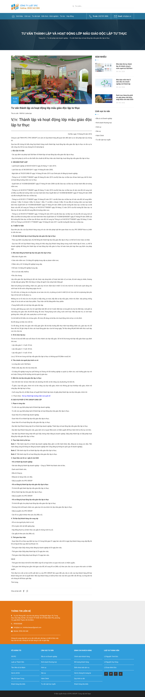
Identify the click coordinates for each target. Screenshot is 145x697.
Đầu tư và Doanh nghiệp (103, 118)
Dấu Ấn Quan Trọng (17, 678)
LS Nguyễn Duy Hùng (111, 662)
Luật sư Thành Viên (17, 662)
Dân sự (98, 131)
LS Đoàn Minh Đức (110, 667)
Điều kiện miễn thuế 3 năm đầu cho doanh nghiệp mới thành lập (123, 82)
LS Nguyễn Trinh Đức (111, 656)
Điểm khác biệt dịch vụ (81, 667)
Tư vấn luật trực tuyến (103, 140)
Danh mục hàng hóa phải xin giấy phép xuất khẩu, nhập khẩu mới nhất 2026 (124, 97)
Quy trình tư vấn (79, 678)
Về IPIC (13, 656)
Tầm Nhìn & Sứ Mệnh (18, 667)
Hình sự (98, 127)
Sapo (89, 694)
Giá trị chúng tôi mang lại (82, 673)
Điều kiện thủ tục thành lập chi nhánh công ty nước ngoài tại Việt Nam (124, 66)
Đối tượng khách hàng (81, 662)
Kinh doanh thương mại (103, 123)
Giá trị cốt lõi (15, 673)
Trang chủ (42, 38)
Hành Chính (99, 135)
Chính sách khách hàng (82, 656)
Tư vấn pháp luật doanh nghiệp (57, 38)
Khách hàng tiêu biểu (18, 684)
